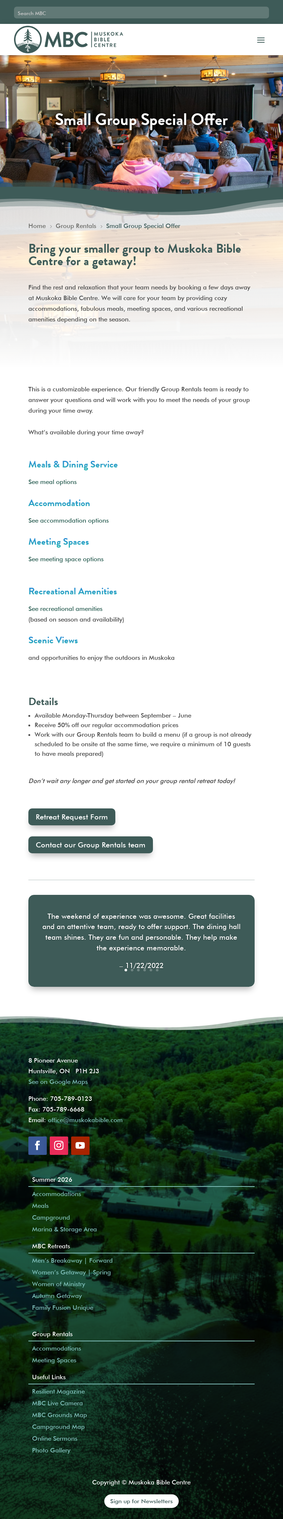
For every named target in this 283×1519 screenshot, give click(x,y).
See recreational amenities (65, 608)
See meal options (52, 481)
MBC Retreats (51, 1246)
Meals (40, 1205)
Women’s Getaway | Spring (71, 1272)
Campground (51, 1217)
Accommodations (56, 1194)
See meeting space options (66, 559)
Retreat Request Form (72, 816)
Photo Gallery (51, 1450)
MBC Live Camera (57, 1403)
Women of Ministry (58, 1284)
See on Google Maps (58, 1081)
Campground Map (58, 1426)
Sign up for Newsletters (141, 1501)
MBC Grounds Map (59, 1415)
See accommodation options (68, 520)
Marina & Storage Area (64, 1229)
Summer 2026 (52, 1179)
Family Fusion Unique (62, 1307)
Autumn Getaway (57, 1295)
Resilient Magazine (58, 1391)
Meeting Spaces (54, 1360)
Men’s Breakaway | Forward (72, 1260)
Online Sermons (54, 1438)
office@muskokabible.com (85, 1120)
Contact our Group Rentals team (91, 844)
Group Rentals (52, 1334)
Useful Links (49, 1377)
